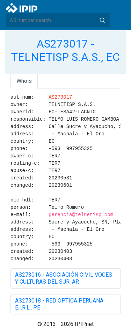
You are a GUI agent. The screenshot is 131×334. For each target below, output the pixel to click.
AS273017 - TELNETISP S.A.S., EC (65, 50)
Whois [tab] (24, 81)
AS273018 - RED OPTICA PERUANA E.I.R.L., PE (59, 304)
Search (102, 20)
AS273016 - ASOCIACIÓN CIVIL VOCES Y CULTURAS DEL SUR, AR (63, 278)
